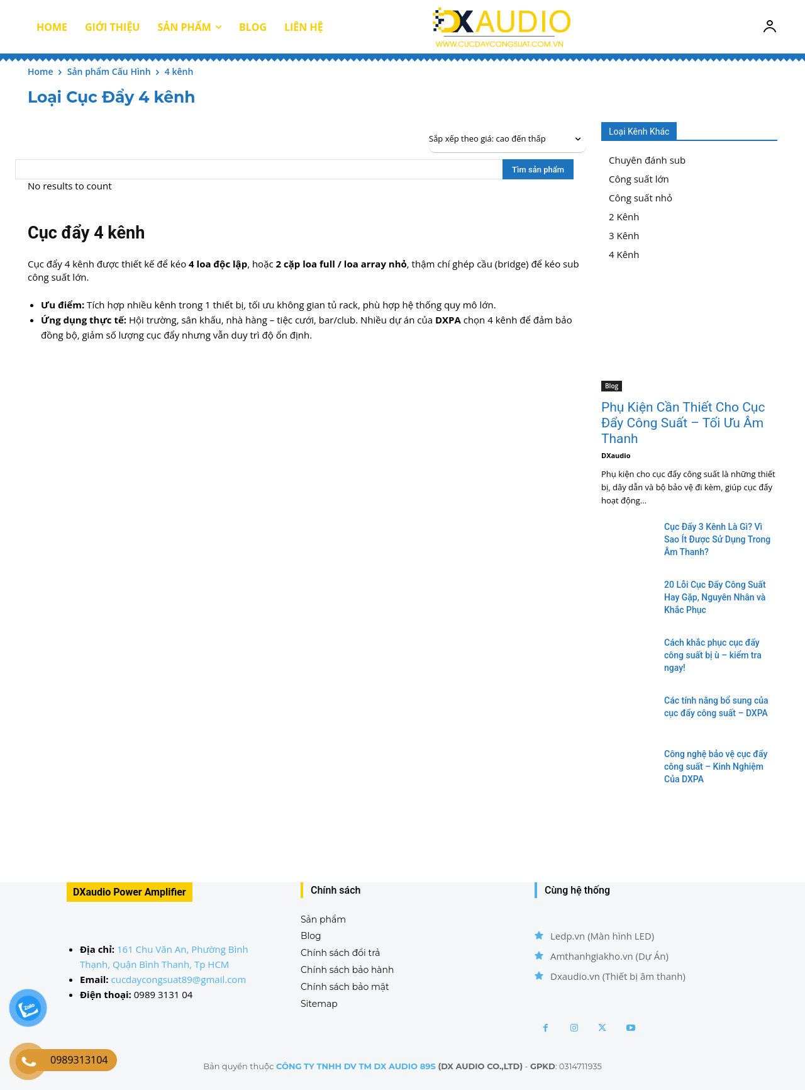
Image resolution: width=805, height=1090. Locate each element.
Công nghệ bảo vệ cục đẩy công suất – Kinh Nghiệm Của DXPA (715, 766)
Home (40, 71)
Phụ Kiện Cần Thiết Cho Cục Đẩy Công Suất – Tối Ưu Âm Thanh (683, 423)
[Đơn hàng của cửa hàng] (507, 139)
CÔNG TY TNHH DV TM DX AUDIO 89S (356, 1066)
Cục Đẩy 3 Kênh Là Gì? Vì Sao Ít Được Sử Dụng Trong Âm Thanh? (717, 539)
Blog (611, 385)
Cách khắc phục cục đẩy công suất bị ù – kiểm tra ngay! (713, 655)
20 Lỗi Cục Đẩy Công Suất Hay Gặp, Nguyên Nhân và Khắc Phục (715, 597)
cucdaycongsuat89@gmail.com (179, 979)
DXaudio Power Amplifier (129, 892)
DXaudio (615, 455)
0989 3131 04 (163, 994)
